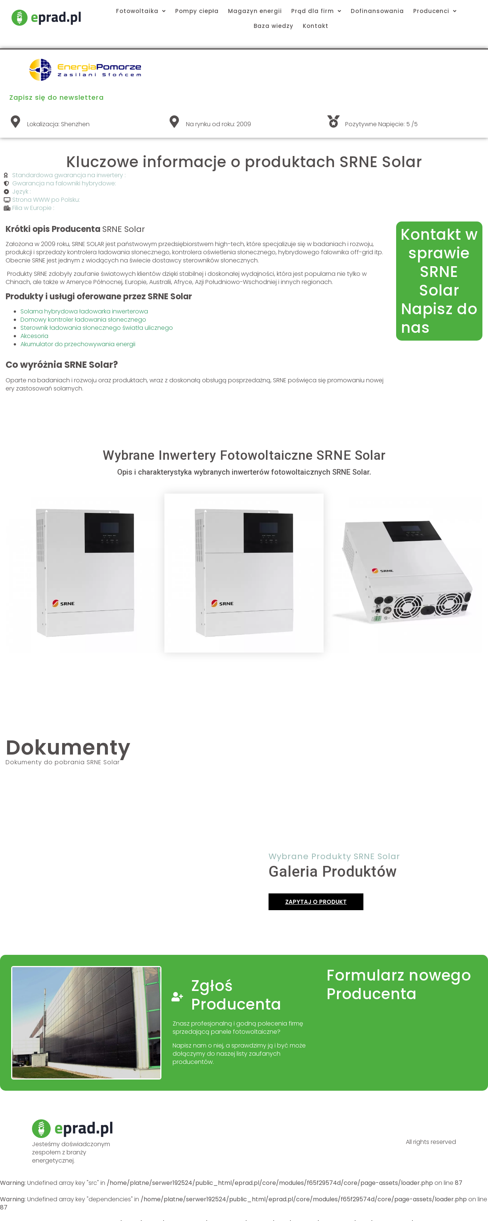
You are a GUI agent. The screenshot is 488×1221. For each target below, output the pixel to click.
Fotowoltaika (141, 11)
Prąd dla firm (316, 11)
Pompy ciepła (197, 11)
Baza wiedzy (273, 26)
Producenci (435, 11)
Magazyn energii (255, 11)
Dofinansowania (377, 11)
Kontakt (315, 26)
